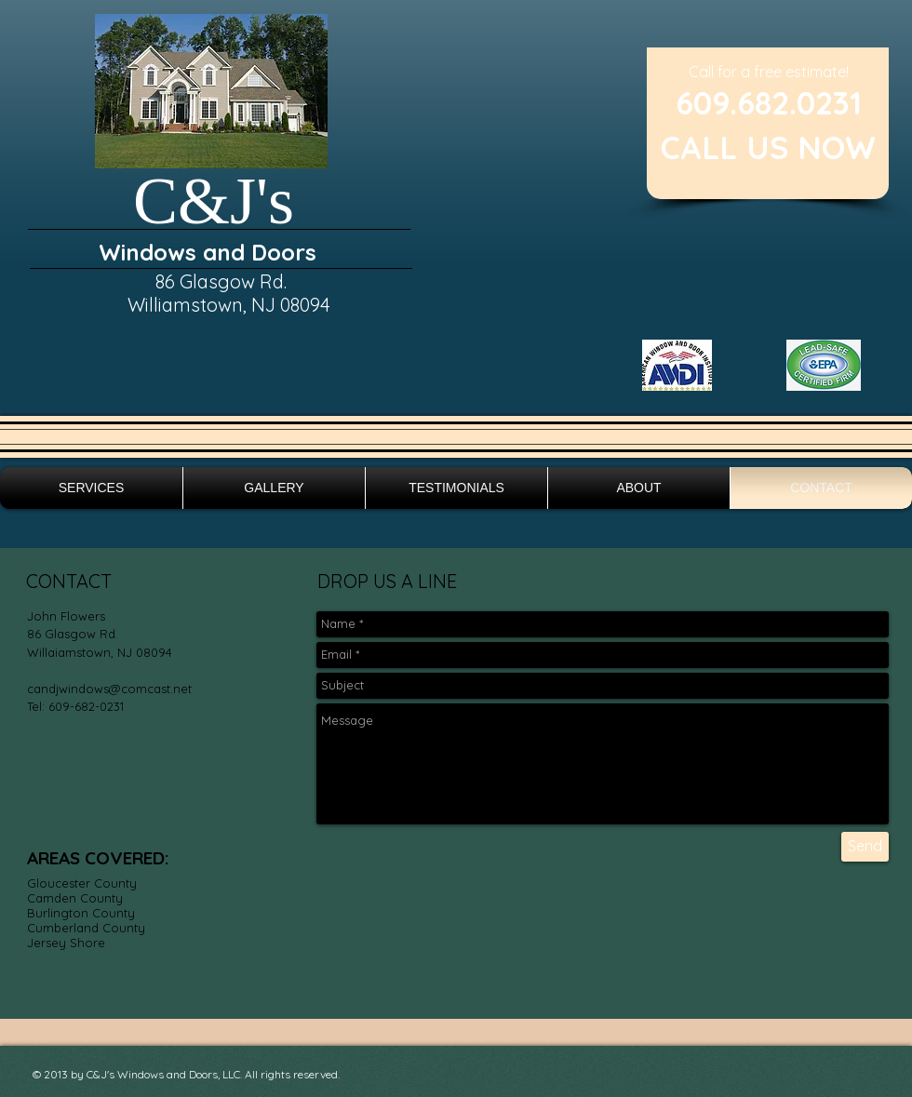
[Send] (865, 847)
